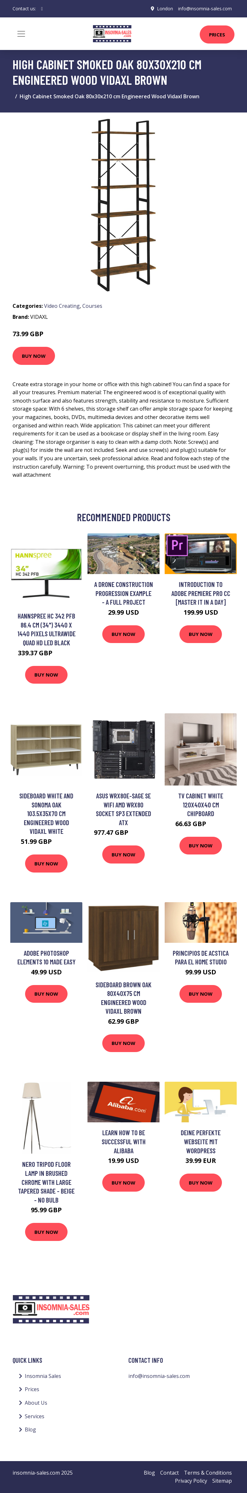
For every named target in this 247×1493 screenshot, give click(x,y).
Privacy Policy (191, 1480)
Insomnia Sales (43, 1376)
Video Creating (62, 305)
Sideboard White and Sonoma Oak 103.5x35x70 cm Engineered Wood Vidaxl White (46, 813)
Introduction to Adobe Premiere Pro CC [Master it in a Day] (200, 593)
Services (34, 1416)
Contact (169, 1472)
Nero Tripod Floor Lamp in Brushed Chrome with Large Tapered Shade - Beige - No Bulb (46, 1182)
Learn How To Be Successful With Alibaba (124, 1141)
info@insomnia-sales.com (205, 8)
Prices (217, 34)
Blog (30, 1429)
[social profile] (42, 9)
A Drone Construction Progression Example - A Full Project (123, 593)
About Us (36, 1402)
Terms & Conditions (208, 1472)
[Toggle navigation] (21, 34)
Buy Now (34, 356)
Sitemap (222, 1480)
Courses (92, 305)
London (165, 8)
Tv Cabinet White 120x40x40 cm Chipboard (200, 804)
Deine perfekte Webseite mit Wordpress (201, 1141)
